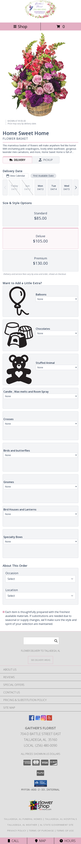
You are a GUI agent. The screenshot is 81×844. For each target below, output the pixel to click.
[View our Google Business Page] (37, 719)
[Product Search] (41, 641)
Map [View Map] (40, 841)
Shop (20, 26)
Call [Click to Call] (13, 841)
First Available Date (43, 175)
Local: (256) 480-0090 (40, 745)
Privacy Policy (16, 830)
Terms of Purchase (41, 830)
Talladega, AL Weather (22, 824)
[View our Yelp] (49, 719)
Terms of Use (65, 830)
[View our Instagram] (43, 719)
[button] (40, 783)
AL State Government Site (57, 824)
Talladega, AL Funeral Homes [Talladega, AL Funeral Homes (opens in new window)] (23, 819)
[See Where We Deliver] (40, 659)
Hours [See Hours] (68, 841)
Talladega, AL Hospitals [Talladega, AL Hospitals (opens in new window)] (61, 819)
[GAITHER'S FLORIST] (40, 17)
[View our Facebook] (31, 719)
